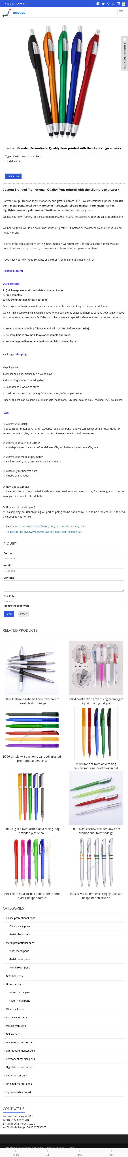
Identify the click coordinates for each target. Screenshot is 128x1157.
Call (48, 1152)
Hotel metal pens (18, 1000)
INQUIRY (13, 176)
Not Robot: (10, 596)
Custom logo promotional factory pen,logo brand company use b (48, 526)
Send (9, 614)
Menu (80, 1153)
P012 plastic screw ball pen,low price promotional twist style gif (95, 831)
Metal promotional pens (20, 943)
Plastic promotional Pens (20, 918)
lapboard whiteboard (18, 1092)
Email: (7, 565)
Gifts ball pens (14, 976)
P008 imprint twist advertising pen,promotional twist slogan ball (96, 766)
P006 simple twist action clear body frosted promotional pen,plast (32, 759)
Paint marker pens (17, 1075)
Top (112, 1152)
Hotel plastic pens (19, 992)
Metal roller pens (18, 967)
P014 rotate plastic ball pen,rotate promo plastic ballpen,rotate (32, 896)
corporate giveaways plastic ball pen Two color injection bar (47, 531)
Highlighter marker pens (20, 1067)
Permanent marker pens (20, 1059)
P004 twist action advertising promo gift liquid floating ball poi (96, 701)
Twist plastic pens (19, 934)
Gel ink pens (13, 1034)
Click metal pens (18, 951)
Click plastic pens (18, 926)
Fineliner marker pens (19, 1083)
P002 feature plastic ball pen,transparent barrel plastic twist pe (32, 701)
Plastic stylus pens (16, 1017)
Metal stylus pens (16, 1025)
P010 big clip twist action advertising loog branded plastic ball (31, 831)
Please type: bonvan (16, 605)
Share (16, 1152)
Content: (9, 577)
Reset (23, 614)
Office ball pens (15, 1009)
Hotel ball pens (15, 984)
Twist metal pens (18, 959)
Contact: (9, 553)
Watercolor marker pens (20, 1042)
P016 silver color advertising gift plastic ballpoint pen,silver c (96, 896)
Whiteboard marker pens (20, 1050)
